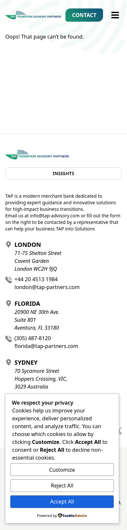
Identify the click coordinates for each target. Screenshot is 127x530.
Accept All (62, 501)
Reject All (62, 485)
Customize (62, 469)
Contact (84, 15)
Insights (63, 173)
